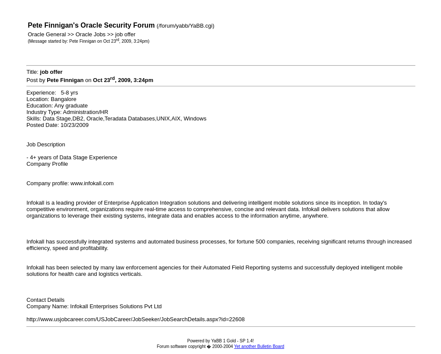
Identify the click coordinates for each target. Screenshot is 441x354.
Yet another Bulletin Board (259, 346)
